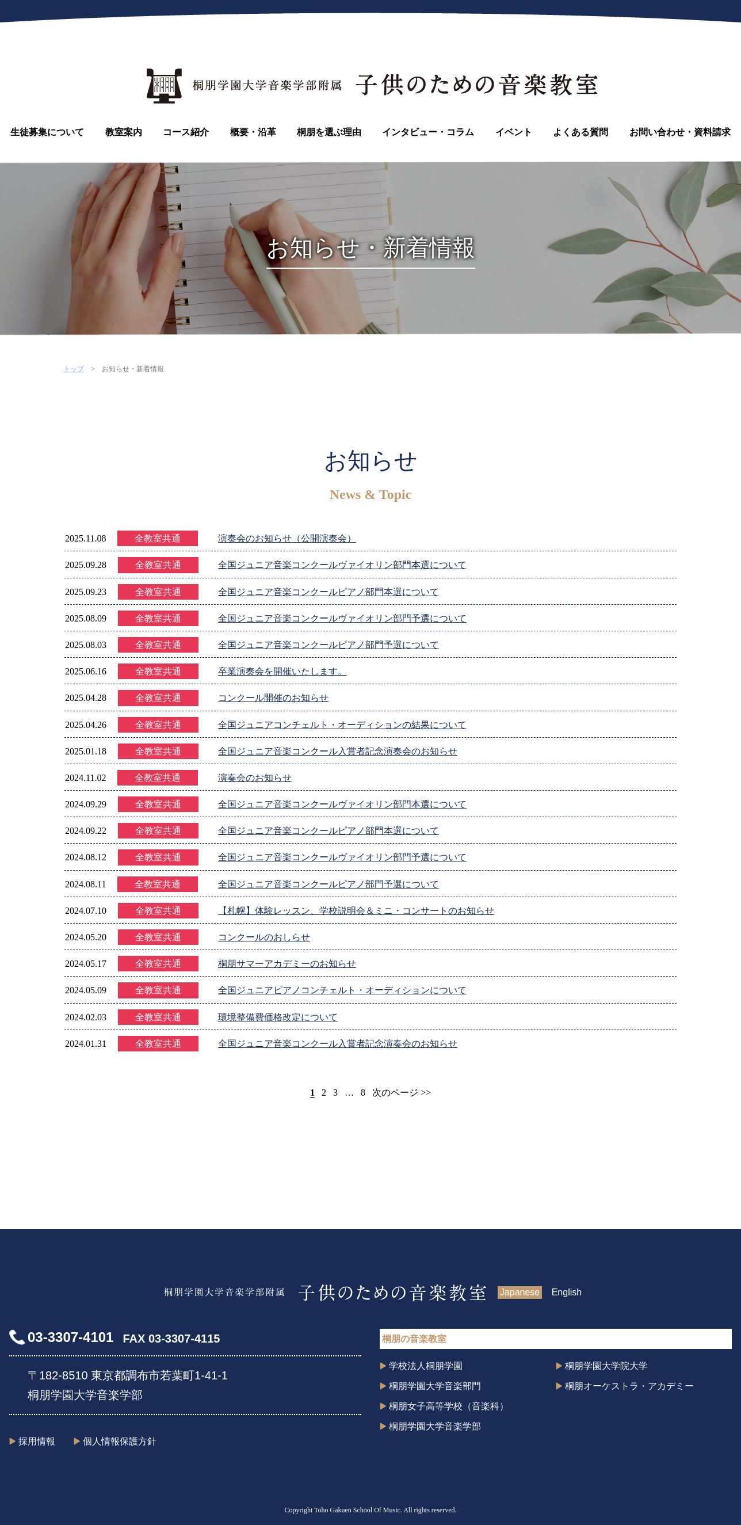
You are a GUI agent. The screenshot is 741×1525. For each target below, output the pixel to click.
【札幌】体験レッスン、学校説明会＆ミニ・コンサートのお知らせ (356, 911)
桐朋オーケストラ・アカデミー (629, 1386)
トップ (73, 369)
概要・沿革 (253, 132)
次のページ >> (401, 1092)
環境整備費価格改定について (278, 1017)
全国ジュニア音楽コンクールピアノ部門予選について (328, 645)
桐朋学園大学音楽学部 (435, 1426)
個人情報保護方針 (119, 1441)
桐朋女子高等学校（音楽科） (449, 1406)
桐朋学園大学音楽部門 (435, 1386)
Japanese (520, 1292)
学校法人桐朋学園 (426, 1366)
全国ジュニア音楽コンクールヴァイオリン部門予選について (342, 618)
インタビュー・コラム (428, 132)
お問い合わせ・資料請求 (680, 132)
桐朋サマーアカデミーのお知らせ (287, 964)
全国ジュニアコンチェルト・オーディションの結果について (342, 725)
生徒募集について (47, 132)
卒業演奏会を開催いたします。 (282, 671)
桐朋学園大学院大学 (606, 1366)
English (567, 1292)
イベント (513, 132)
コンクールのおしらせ (264, 937)
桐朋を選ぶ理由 (329, 132)
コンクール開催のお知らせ (273, 698)
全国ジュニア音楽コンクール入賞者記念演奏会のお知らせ (337, 751)
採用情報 (36, 1441)
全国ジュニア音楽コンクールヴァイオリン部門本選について (342, 565)
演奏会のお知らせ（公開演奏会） (287, 538)
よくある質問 (580, 132)
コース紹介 (186, 132)
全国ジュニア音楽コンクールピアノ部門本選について (328, 592)
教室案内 (123, 132)
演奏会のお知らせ (255, 778)
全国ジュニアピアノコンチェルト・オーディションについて (342, 990)
